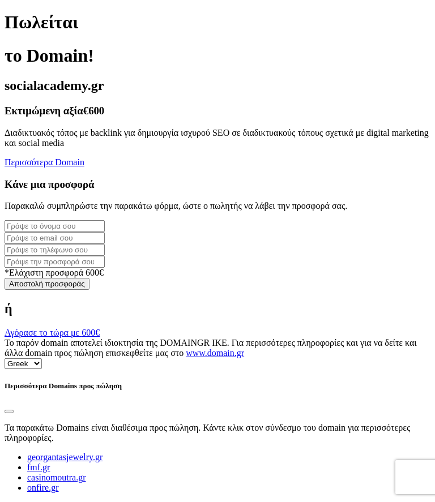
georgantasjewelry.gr (65, 457)
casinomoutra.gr (56, 477)
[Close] (9, 411)
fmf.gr (38, 467)
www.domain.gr (215, 353)
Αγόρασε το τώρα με (52, 332)
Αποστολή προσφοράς (47, 284)
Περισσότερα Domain (44, 162)
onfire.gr (43, 487)
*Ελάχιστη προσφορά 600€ (54, 272)
